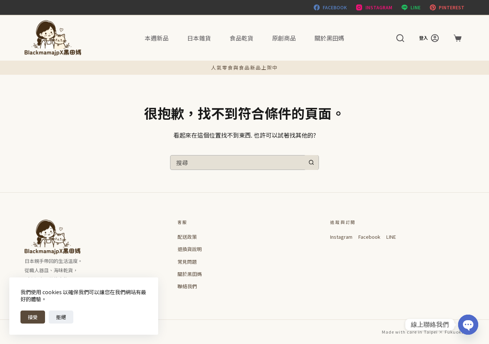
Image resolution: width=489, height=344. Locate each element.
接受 (33, 317)
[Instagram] (374, 7)
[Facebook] (330, 7)
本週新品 (157, 37)
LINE (391, 236)
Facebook (369, 236)
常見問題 (187, 261)
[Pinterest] (447, 7)
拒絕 (61, 317)
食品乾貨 (241, 37)
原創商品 (284, 37)
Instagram (341, 236)
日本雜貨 (199, 37)
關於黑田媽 (329, 37)
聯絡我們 (187, 286)
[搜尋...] (237, 162)
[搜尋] (400, 38)
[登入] (429, 38)
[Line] (411, 7)
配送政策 (187, 236)
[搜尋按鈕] (311, 162)
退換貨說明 (190, 249)
